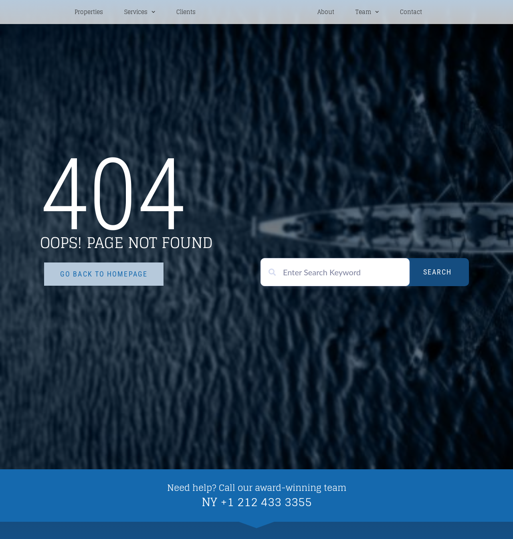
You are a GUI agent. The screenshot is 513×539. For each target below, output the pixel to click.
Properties (89, 13)
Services (139, 12)
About (325, 13)
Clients (186, 13)
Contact (411, 13)
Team (367, 12)
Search (437, 273)
